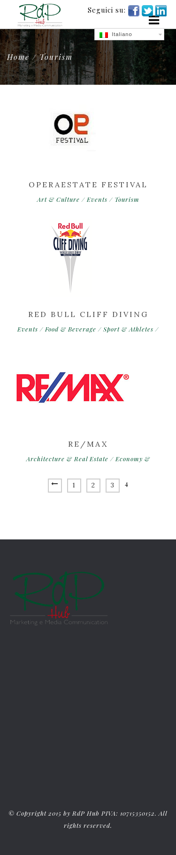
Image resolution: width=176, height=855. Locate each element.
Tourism (56, 57)
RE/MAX (88, 444)
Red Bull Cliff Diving (88, 314)
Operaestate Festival (88, 184)
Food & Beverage (70, 329)
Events (97, 199)
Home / (23, 57)
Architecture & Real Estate (67, 459)
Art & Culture (58, 199)
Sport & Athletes (128, 329)
